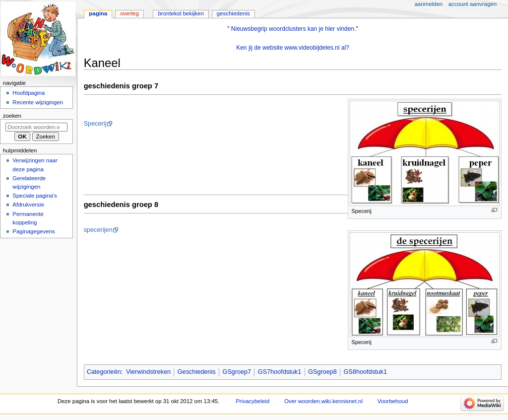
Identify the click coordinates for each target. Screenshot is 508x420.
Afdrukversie (28, 205)
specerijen (98, 229)
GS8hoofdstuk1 (365, 371)
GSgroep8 (322, 371)
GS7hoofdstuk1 (279, 371)
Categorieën (104, 371)
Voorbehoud (393, 401)
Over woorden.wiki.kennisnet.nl (323, 401)
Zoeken (12, 116)
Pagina (98, 13)
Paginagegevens (33, 231)
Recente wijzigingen (37, 102)
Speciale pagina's (34, 196)
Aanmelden (429, 4)
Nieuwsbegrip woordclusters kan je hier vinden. (293, 28)
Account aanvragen (472, 4)
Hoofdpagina (28, 93)
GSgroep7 (236, 371)
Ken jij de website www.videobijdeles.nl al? (292, 47)
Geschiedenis (197, 371)
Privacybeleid (252, 401)
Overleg (129, 13)
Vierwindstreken (148, 371)
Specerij (95, 123)
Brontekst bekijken (180, 13)
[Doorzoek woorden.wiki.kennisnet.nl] (36, 127)
